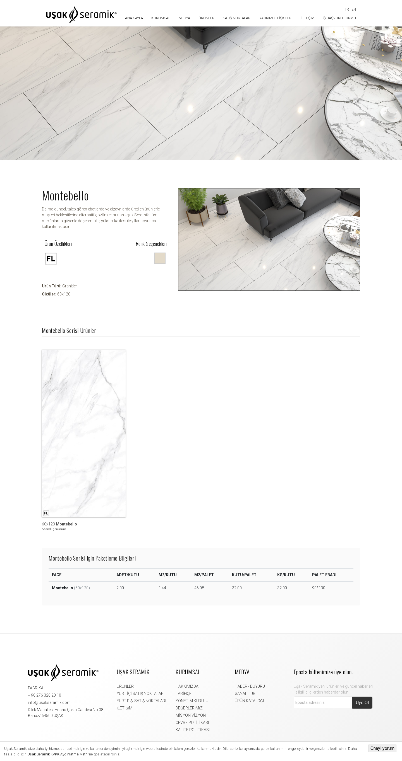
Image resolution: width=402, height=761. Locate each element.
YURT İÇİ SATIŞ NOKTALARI (140, 693)
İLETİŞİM (124, 708)
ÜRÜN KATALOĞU (250, 701)
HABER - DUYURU (250, 686)
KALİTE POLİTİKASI (193, 730)
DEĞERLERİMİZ (189, 708)
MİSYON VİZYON (191, 715)
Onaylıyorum (382, 748)
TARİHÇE (184, 693)
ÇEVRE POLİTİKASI (192, 722)
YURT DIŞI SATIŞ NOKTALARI (141, 701)
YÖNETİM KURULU (192, 701)
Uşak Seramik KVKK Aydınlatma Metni (57, 754)
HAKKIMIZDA (187, 686)
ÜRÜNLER (125, 686)
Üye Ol (362, 702)
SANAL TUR (245, 693)
